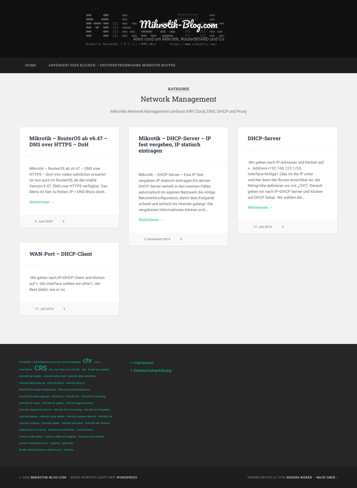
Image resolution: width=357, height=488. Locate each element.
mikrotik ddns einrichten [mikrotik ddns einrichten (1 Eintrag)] (82, 376)
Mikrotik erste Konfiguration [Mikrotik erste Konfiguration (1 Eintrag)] (74, 389)
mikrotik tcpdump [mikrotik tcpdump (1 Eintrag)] (29, 423)
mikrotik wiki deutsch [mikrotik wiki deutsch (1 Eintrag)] (97, 423)
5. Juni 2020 (44, 221)
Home (30, 65)
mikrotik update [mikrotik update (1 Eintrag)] (50, 423)
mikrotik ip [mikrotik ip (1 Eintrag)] (57, 396)
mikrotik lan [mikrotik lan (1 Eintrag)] (72, 396)
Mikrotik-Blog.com (178, 24)
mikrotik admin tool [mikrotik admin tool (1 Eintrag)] (54, 376)
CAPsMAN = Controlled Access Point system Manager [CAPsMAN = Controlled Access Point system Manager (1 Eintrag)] (50, 362)
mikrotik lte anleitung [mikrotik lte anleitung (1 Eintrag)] (93, 396)
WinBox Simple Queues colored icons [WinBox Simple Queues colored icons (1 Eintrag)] (40, 449)
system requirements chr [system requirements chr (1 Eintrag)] (33, 443)
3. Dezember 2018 (157, 239)
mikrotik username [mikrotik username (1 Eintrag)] (72, 423)
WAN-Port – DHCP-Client (60, 253)
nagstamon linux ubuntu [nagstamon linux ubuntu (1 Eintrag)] (32, 429)
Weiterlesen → (41, 202)
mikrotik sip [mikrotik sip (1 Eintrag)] (105, 416)
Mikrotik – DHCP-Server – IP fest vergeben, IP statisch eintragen (175, 144)
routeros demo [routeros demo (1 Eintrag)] (84, 429)
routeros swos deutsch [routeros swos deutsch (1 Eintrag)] (91, 436)
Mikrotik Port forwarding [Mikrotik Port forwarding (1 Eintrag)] (68, 409)
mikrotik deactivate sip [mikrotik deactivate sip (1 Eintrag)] (32, 383)
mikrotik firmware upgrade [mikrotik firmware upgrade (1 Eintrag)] (34, 396)
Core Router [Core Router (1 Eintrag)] (26, 369)
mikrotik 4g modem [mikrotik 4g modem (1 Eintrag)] (30, 376)
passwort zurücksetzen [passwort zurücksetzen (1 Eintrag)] (61, 429)
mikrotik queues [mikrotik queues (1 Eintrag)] (28, 416)
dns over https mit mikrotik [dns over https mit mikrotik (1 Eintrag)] (64, 369)
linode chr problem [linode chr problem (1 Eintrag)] (98, 369)
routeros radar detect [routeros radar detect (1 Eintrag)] (31, 436)
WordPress (127, 477)
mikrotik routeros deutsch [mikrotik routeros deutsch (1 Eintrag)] (81, 416)
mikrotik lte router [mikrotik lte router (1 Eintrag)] (29, 403)
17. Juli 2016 (262, 227)
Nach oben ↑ (327, 477)
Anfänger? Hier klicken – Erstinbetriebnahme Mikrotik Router (111, 65)
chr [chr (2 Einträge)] (87, 361)
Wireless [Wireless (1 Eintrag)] (69, 449)
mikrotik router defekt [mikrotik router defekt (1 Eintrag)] (52, 416)
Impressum (144, 362)
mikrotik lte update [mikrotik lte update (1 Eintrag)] (53, 403)
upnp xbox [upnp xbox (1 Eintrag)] (67, 443)
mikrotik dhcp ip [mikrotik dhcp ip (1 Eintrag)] (75, 383)
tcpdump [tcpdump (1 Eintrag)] (55, 443)
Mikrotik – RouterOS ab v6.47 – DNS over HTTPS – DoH (68, 141)
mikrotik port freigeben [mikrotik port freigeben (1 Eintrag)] (97, 409)
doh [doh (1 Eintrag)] (84, 369)
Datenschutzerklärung (152, 370)
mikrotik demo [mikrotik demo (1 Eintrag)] (55, 383)
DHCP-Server (264, 138)
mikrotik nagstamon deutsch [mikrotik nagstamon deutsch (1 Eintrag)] (35, 409)
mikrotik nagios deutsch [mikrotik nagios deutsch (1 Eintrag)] (79, 403)
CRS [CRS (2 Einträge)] (41, 368)
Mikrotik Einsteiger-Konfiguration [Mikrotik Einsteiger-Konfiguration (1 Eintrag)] (37, 389)
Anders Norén (299, 477)
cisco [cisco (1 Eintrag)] (97, 362)
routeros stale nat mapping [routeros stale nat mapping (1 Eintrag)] (60, 436)
